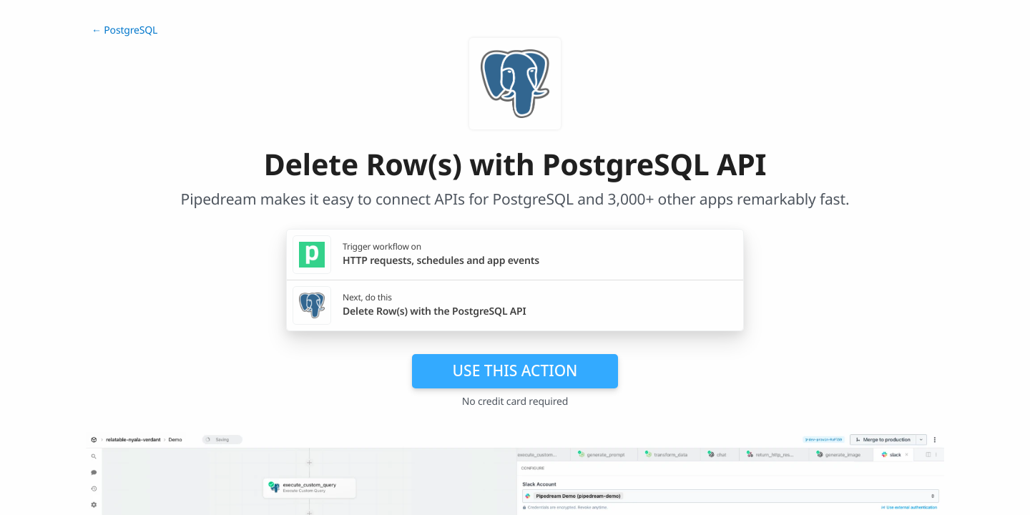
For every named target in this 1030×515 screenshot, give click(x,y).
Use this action (515, 370)
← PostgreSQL (124, 30)
